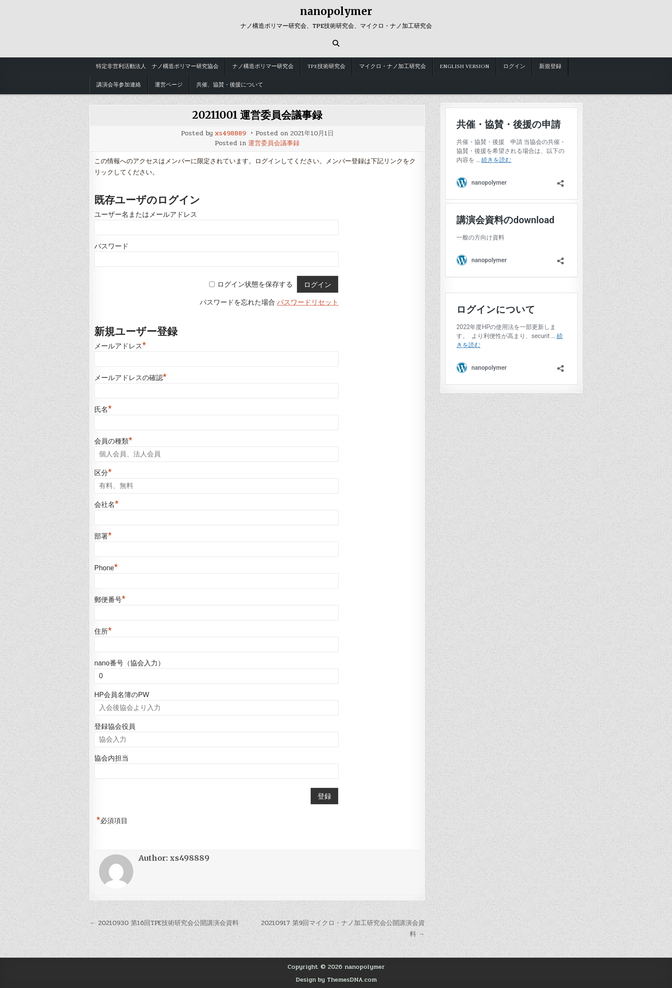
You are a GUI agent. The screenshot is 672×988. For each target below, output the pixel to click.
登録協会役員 (114, 726)
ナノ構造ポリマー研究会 (263, 66)
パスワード (111, 246)
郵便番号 (110, 599)
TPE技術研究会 (326, 66)
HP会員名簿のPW (121, 694)
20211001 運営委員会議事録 (257, 115)
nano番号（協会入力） (129, 663)
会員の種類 (113, 441)
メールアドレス (120, 346)
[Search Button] (336, 43)
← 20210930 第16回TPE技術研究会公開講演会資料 (164, 923)
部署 (103, 536)
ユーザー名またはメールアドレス (145, 214)
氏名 (103, 409)
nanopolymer (336, 11)
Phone (106, 568)
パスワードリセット (308, 302)
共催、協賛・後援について (229, 84)
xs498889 (230, 133)
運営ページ (169, 84)
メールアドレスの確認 (130, 377)
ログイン (514, 66)
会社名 (106, 504)
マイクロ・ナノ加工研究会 (392, 66)
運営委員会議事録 (274, 143)
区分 (103, 472)
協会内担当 (111, 758)
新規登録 (550, 66)
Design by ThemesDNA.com (336, 979)
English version (464, 66)
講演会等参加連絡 (118, 84)
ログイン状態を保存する (255, 284)
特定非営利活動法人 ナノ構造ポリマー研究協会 (157, 66)
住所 (103, 631)
